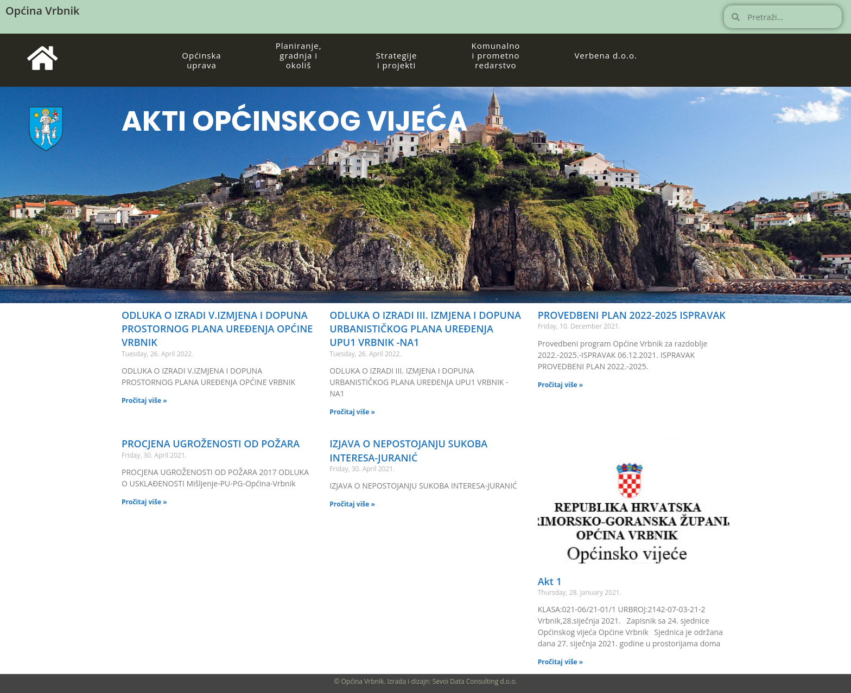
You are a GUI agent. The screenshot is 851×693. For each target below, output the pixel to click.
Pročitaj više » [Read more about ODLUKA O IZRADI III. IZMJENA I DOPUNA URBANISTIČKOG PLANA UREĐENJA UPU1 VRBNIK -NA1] (352, 411)
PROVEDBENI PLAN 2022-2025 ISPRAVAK (632, 315)
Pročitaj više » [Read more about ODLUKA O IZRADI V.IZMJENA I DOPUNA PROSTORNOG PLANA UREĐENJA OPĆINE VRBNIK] (144, 400)
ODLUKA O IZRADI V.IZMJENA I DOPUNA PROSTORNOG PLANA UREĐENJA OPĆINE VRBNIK (217, 329)
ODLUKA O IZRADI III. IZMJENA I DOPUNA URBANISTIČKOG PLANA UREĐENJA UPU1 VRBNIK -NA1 (425, 329)
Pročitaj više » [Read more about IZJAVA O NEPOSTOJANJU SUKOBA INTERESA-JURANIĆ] (352, 504)
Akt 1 (550, 581)
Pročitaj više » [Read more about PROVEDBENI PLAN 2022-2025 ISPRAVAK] (560, 384)
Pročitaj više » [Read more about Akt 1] (560, 661)
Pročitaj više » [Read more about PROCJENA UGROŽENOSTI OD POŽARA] (144, 501)
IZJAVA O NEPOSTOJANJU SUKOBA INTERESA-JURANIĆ (408, 450)
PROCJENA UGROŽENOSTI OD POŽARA (211, 443)
